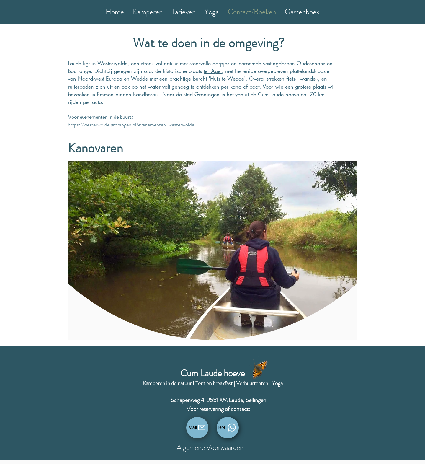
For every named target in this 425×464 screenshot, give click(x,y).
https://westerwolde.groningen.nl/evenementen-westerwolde (131, 124)
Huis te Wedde (227, 78)
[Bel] (228, 427)
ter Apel (213, 70)
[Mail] (197, 427)
